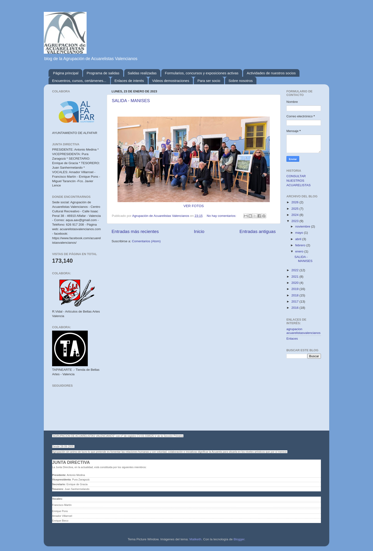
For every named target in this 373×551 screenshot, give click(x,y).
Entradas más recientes (135, 231)
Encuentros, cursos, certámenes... (79, 81)
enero (299, 251)
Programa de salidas (103, 73)
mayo (299, 232)
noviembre (303, 226)
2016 (295, 307)
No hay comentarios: (222, 216)
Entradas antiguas (258, 231)
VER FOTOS (193, 206)
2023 (295, 221)
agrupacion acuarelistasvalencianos (303, 331)
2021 (295, 276)
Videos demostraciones (170, 81)
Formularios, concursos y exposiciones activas (201, 73)
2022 (295, 270)
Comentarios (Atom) (146, 241)
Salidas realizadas (142, 73)
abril (298, 239)
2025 (295, 208)
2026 (295, 202)
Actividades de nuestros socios (271, 73)
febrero (300, 245)
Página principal (66, 73)
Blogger (239, 539)
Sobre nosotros (241, 81)
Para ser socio (208, 81)
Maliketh (195, 539)
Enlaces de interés (129, 81)
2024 (295, 215)
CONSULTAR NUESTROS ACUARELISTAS (298, 180)
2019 (295, 289)
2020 (295, 283)
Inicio (199, 231)
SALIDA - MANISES (131, 100)
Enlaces (292, 338)
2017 (295, 301)
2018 (295, 295)
